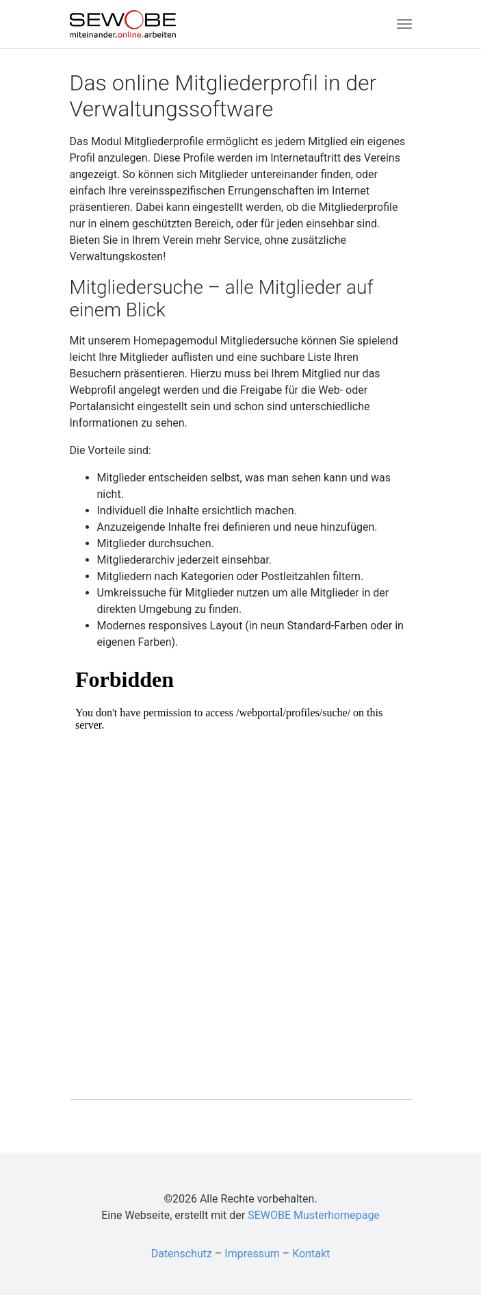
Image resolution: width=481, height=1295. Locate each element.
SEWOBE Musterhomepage (314, 1215)
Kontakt (311, 1253)
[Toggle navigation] (404, 24)
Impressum (252, 1253)
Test (241, 867)
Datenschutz (181, 1253)
